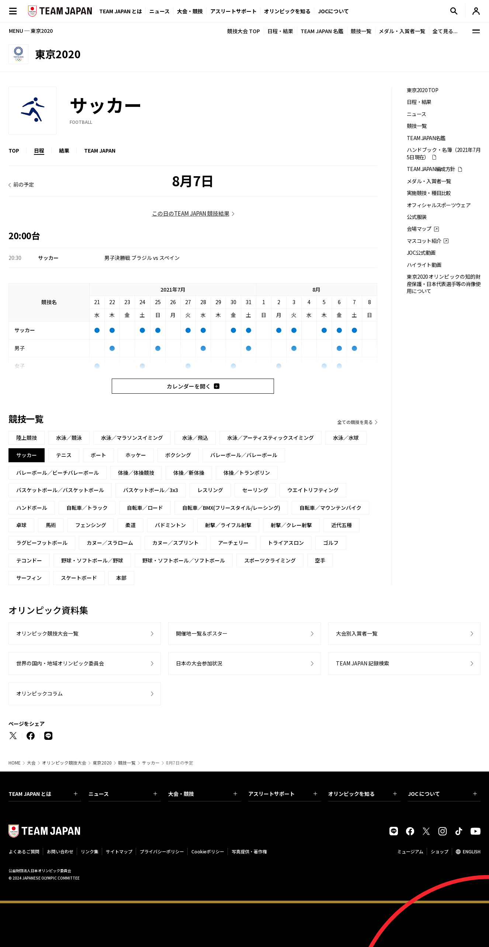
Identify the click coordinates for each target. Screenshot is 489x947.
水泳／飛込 (195, 437)
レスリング (210, 490)
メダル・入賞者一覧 (402, 31)
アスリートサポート (233, 11)
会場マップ (419, 228)
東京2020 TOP (422, 90)
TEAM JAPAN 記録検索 (362, 663)
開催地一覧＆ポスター (202, 633)
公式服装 (416, 216)
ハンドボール (31, 507)
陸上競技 (26, 437)
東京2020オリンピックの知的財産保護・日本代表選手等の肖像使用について (444, 284)
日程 (39, 150)
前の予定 (23, 184)
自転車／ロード (145, 507)
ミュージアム (410, 851)
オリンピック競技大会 (64, 763)
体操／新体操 (188, 472)
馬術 (51, 525)
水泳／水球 (346, 437)
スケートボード (79, 577)
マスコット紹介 (424, 240)
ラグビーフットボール (41, 542)
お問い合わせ (60, 851)
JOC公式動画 (421, 252)
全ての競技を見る (355, 422)
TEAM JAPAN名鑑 (426, 138)
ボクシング (178, 455)
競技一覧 (361, 31)
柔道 (130, 525)
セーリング (255, 490)
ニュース (159, 11)
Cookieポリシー (207, 851)
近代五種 (341, 525)
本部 (121, 577)
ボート (98, 455)
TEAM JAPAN (99, 150)
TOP (13, 150)
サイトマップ (119, 851)
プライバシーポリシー (162, 851)
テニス (64, 455)
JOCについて (333, 11)
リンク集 (89, 851)
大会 (31, 763)
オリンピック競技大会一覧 (47, 633)
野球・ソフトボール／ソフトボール (183, 560)
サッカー (151, 763)
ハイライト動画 (424, 264)
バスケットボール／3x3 (150, 490)
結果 (64, 150)
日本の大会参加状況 (199, 663)
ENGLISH (472, 851)
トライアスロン (286, 542)
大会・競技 (202, 793)
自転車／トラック (87, 507)
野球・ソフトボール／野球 (92, 560)
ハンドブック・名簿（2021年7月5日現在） (444, 153)
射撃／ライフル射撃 (228, 525)
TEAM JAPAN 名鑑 (322, 31)
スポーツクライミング (270, 560)
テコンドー (29, 560)
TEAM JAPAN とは (42, 793)
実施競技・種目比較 (429, 192)
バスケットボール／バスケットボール (60, 490)
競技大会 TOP (243, 31)
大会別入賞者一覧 (356, 633)
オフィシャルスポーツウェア (439, 205)
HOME (14, 763)
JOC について (442, 793)
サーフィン (29, 577)
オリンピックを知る (287, 11)
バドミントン (170, 525)
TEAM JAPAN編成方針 (431, 169)
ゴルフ (331, 542)
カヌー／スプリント (175, 542)
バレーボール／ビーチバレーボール (57, 472)
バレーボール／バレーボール (243, 455)
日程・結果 (280, 31)
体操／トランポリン (246, 472)
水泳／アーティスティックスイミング (270, 437)
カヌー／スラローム (110, 542)
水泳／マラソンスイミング (132, 437)
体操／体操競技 (136, 472)
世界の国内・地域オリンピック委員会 (60, 663)
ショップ (439, 851)
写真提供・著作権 (249, 851)
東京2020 (102, 763)
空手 (320, 560)
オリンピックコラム (39, 693)
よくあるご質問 (23, 851)
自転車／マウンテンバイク (330, 507)
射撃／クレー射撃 (291, 525)
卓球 (21, 525)
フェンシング (90, 525)
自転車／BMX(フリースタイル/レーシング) (231, 507)
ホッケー (135, 455)
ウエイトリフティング (313, 490)
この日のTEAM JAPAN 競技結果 (190, 213)
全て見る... (445, 31)
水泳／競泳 (69, 437)
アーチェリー (233, 542)
